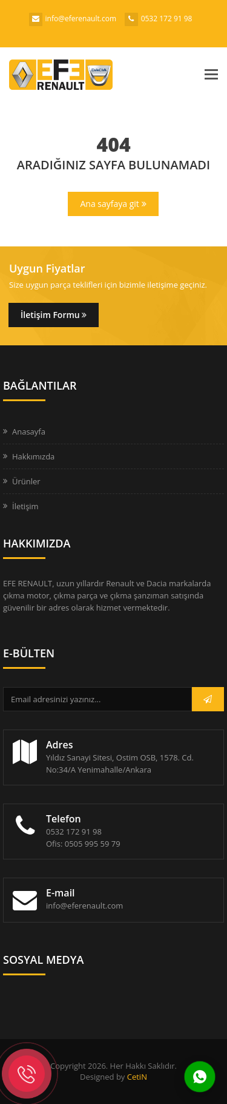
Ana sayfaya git (113, 203)
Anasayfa (28, 431)
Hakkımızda (33, 456)
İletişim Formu (54, 314)
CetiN (137, 1076)
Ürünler (26, 481)
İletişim (25, 506)
